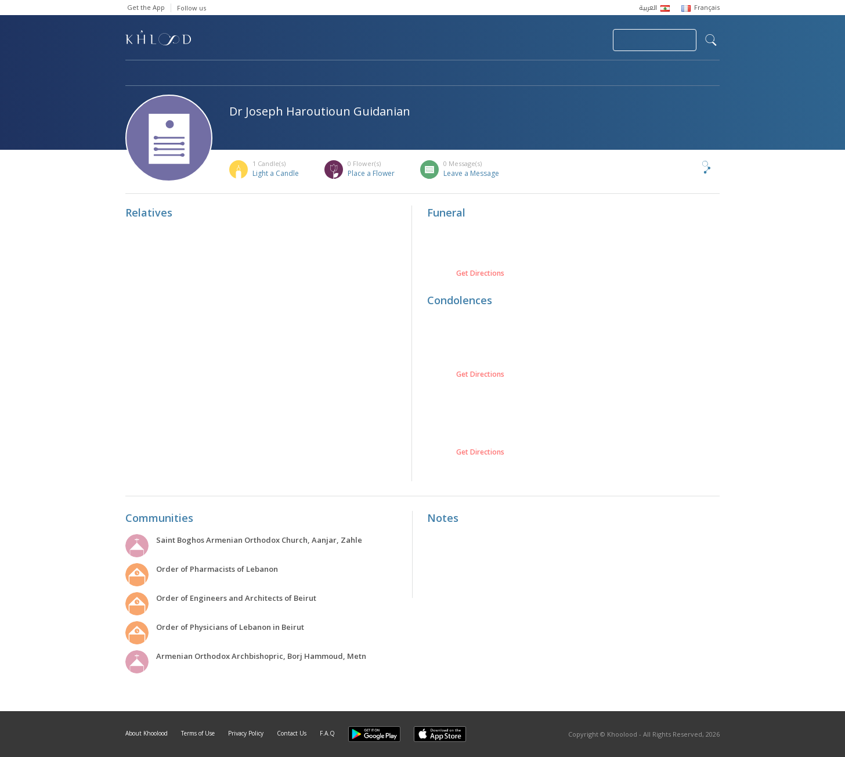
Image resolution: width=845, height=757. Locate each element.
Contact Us (291, 733)
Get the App (146, 7)
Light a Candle (275, 173)
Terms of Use (198, 733)
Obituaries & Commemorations (242, 74)
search (711, 40)
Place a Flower (371, 173)
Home (135, 74)
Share (687, 167)
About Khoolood (146, 733)
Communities (361, 74)
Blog (605, 74)
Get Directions (480, 273)
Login (584, 40)
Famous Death (530, 74)
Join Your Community (655, 40)
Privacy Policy (245, 733)
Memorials (444, 74)
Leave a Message (471, 173)
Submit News (526, 40)
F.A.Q (327, 733)
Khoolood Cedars (685, 74)
